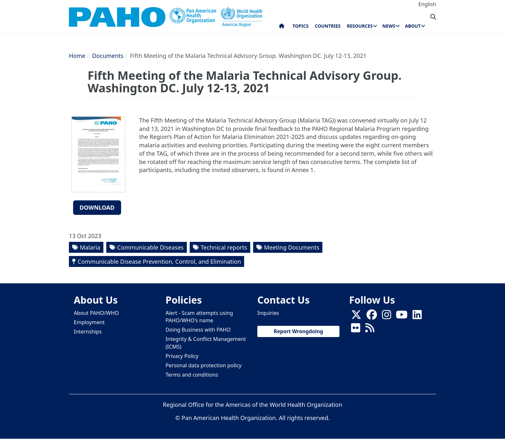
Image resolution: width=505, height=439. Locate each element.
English (427, 4)
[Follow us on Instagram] (386, 316)
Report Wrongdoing (298, 331)
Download (97, 207)
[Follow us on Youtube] (401, 316)
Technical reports (224, 247)
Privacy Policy (182, 356)
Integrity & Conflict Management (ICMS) (206, 342)
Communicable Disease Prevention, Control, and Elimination (159, 261)
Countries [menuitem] (327, 26)
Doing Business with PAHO (198, 329)
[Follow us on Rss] (369, 330)
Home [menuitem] (281, 27)
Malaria (90, 247)
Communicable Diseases (150, 247)
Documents (107, 55)
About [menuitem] (413, 26)
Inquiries (268, 312)
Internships (88, 331)
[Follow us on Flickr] (355, 330)
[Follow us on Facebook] (372, 316)
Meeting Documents (291, 247)
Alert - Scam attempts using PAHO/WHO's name (199, 316)
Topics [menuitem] (300, 26)
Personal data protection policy (204, 365)
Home (77, 55)
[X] (356, 316)
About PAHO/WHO (96, 312)
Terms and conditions (192, 374)
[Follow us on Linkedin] (417, 316)
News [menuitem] (388, 26)
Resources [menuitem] (360, 26)
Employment (89, 322)
